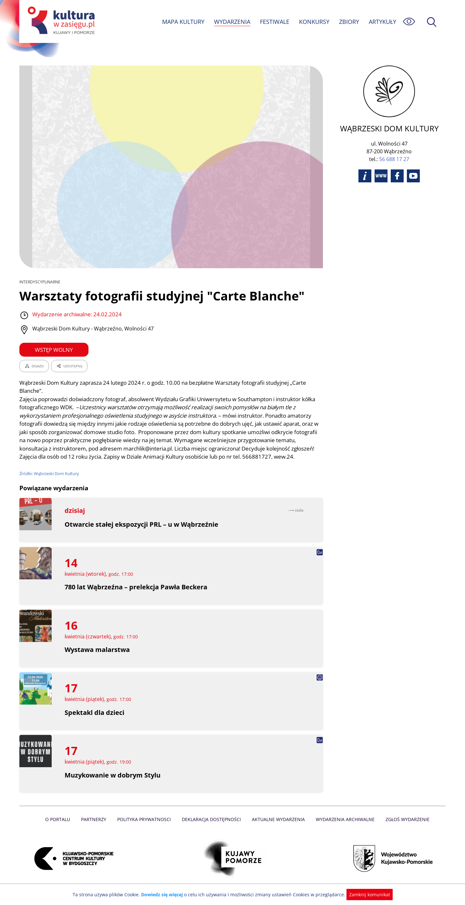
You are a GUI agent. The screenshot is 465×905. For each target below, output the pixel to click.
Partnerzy (96, 828)
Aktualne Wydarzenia (278, 828)
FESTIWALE (274, 21)
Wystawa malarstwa (97, 658)
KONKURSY (314, 21)
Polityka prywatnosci (145, 828)
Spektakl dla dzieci (94, 720)
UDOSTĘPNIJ (69, 366)
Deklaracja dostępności (212, 828)
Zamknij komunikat (366, 894)
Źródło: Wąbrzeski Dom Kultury (49, 482)
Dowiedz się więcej (164, 894)
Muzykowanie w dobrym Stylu (113, 783)
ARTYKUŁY (382, 21)
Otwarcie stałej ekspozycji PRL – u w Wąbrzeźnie (142, 532)
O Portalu (60, 828)
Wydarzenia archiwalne (343, 828)
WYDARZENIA (231, 21)
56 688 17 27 (394, 159)
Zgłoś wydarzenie (405, 828)
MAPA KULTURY (182, 21)
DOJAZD (34, 366)
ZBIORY (349, 21)
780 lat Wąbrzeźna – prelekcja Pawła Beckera (136, 595)
